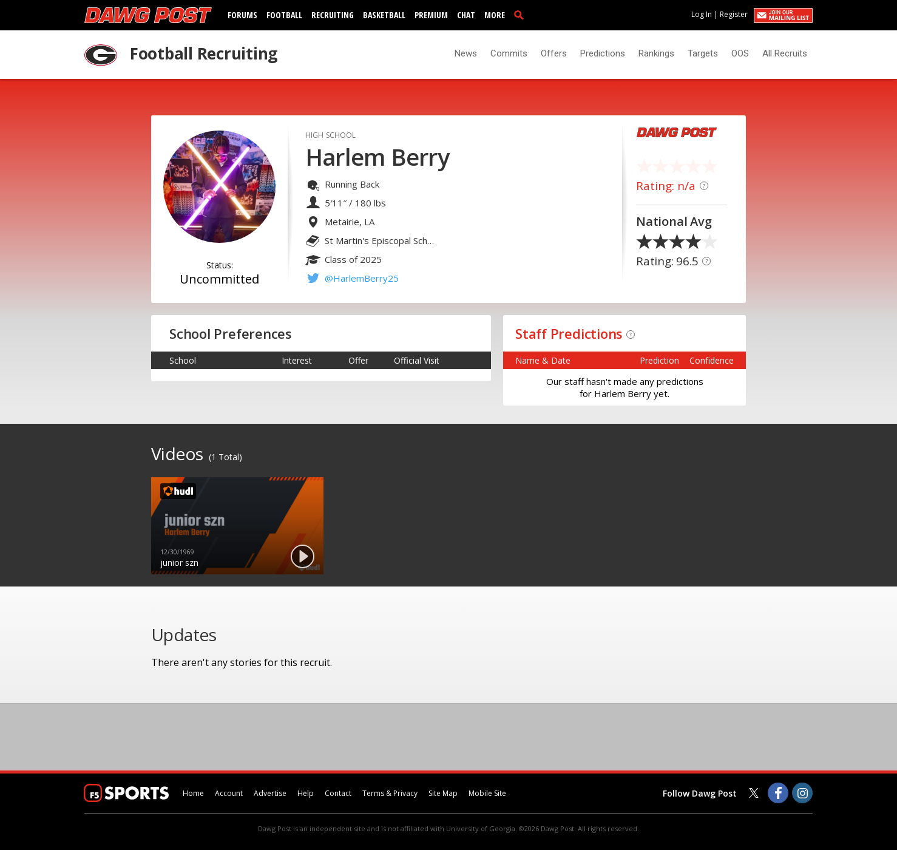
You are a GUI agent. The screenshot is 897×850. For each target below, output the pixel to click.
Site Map (443, 793)
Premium (431, 15)
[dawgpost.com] (148, 15)
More (494, 15)
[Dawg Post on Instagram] (802, 793)
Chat (466, 15)
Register (734, 14)
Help (305, 793)
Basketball (384, 15)
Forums (242, 15)
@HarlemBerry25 (362, 278)
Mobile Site (487, 793)
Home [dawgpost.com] (193, 793)
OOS (740, 53)
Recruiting (332, 15)
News (466, 53)
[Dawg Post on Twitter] (753, 793)
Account (229, 793)
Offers (554, 53)
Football (284, 15)
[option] (237, 525)
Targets (703, 53)
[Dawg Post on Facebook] (778, 793)
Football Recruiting (203, 53)
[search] (521, 14)
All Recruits (784, 53)
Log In (701, 14)
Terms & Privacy (390, 793)
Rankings (656, 53)
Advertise (270, 793)
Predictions (602, 53)
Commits (508, 53)
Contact (338, 793)
